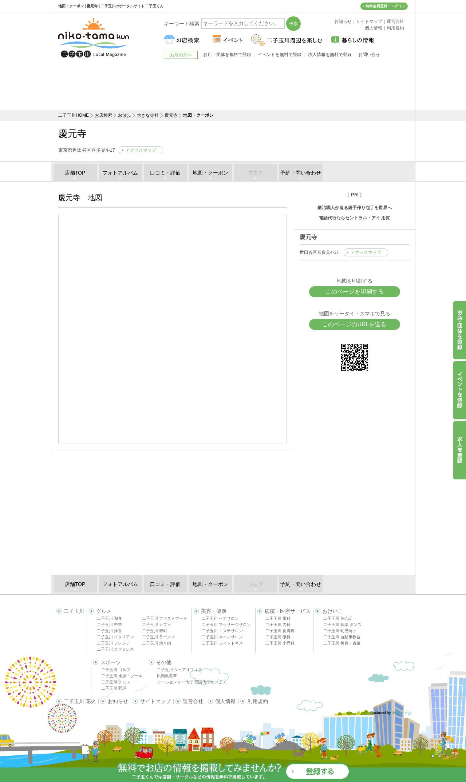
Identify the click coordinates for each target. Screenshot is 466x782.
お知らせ (118, 701)
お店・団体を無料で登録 (227, 54)
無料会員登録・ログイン (386, 6)
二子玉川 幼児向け (339, 631)
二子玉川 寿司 (154, 631)
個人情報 (225, 701)
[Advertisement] (233, 88)
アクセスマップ (141, 150)
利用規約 (258, 701)
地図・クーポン (210, 173)
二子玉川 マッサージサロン (226, 624)
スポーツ (110, 662)
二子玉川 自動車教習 (341, 637)
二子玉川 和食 (109, 618)
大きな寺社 (148, 115)
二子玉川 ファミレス (115, 649)
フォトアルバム (120, 173)
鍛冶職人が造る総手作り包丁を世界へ (354, 207)
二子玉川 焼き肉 (156, 643)
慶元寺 (171, 115)
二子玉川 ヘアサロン (220, 618)
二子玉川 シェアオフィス (179, 669)
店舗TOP (75, 173)
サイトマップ (155, 701)
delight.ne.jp (401, 713)
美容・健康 (213, 611)
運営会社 (193, 701)
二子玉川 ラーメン (158, 637)
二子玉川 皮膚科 (280, 631)
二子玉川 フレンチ (113, 643)
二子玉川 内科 (278, 624)
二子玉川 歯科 (278, 618)
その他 (163, 662)
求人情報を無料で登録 (330, 54)
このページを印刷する (354, 291)
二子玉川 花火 (80, 701)
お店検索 (103, 115)
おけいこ (333, 611)
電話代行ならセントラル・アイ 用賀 (354, 217)
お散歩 (124, 115)
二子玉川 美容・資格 (341, 643)
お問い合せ (369, 54)
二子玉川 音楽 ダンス (342, 624)
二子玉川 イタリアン (115, 637)
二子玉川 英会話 (337, 618)
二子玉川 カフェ (156, 624)
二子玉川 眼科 (278, 637)
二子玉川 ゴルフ (115, 669)
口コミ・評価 (165, 173)
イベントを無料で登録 (279, 54)
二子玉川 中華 (109, 624)
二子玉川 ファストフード (164, 618)
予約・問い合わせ (300, 173)
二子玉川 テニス (115, 682)
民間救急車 (167, 676)
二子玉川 (74, 611)
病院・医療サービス (288, 611)
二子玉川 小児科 (280, 643)
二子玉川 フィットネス (222, 643)
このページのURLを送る (354, 324)
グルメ (103, 611)
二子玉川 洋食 (109, 631)
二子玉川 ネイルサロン (222, 637)
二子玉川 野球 (113, 688)
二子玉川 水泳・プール (121, 676)
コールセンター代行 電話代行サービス (191, 682)
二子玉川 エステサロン (222, 631)
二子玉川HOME (73, 115)
